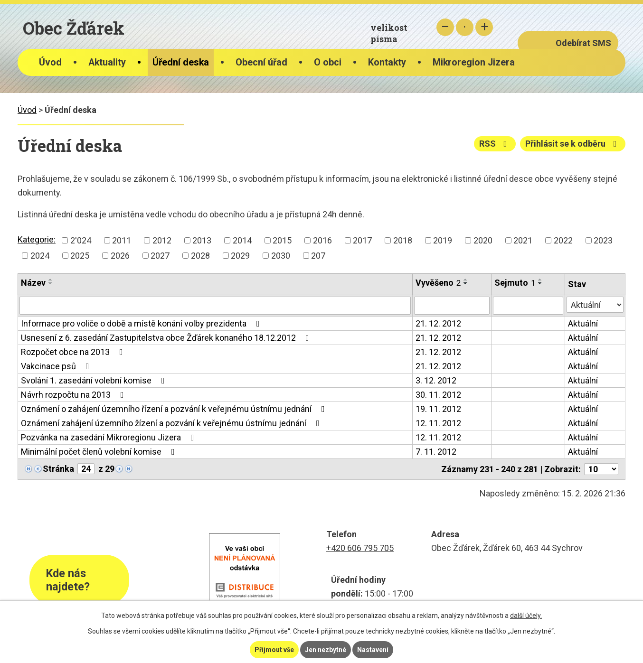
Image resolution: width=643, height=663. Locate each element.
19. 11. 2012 (438, 409)
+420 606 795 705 (360, 548)
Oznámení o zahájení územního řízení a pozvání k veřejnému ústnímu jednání (175, 409)
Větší (484, 27)
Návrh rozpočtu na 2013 (74, 395)
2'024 (80, 240)
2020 (482, 240)
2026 (120, 256)
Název (33, 283)
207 (318, 256)
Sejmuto (514, 283)
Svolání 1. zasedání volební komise (95, 380)
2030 (280, 256)
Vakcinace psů (57, 366)
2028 (200, 256)
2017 (362, 240)
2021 (522, 240)
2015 (282, 240)
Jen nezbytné (325, 650)
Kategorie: (37, 239)
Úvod (50, 62)
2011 (121, 240)
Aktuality (107, 62)
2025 (79, 256)
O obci (327, 62)
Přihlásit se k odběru (573, 144)
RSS (495, 144)
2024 (39, 256)
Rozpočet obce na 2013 (74, 352)
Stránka (58, 469)
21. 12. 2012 (438, 323)
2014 (242, 240)
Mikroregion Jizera (474, 62)
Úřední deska (180, 62)
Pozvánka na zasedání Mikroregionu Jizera (109, 437)
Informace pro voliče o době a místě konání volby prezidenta (142, 323)
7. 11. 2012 (436, 452)
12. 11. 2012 (438, 423)
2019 (442, 240)
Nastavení (372, 650)
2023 (603, 240)
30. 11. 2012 (438, 395)
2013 (201, 240)
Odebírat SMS (583, 43)
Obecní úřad (261, 62)
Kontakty (387, 62)
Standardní (464, 27)
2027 (160, 256)
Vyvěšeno (438, 283)
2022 (563, 240)
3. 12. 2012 (436, 380)
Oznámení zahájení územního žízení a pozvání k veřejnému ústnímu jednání (172, 423)
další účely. (526, 615)
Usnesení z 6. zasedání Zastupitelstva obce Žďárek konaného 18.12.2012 (167, 338)
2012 (161, 240)
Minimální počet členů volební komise (100, 452)
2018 (402, 240)
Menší (445, 27)
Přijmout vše (274, 650)
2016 (322, 240)
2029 (240, 256)
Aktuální (583, 323)
